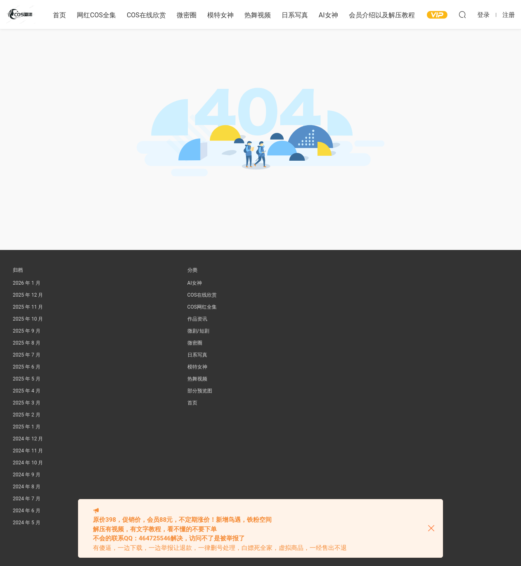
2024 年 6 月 (26, 511)
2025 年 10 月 (28, 319)
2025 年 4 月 (26, 391)
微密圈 (187, 15)
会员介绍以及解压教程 (382, 15)
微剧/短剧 (198, 331)
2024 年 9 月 (26, 475)
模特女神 (220, 15)
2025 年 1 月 (26, 427)
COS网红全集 (202, 307)
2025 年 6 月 (26, 367)
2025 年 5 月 (26, 379)
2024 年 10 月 (28, 463)
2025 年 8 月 (26, 343)
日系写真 (295, 15)
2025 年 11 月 (28, 307)
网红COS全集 (96, 15)
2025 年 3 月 (26, 403)
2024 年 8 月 (26, 487)
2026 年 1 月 (26, 283)
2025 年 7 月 (26, 355)
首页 (59, 15)
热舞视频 (257, 15)
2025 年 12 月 (28, 295)
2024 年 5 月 (26, 523)
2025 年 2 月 (26, 415)
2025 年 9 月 (26, 331)
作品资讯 (197, 319)
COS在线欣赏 (146, 15)
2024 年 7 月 (26, 499)
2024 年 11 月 (28, 451)
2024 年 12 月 (28, 439)
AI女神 (328, 15)
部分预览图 (199, 391)
